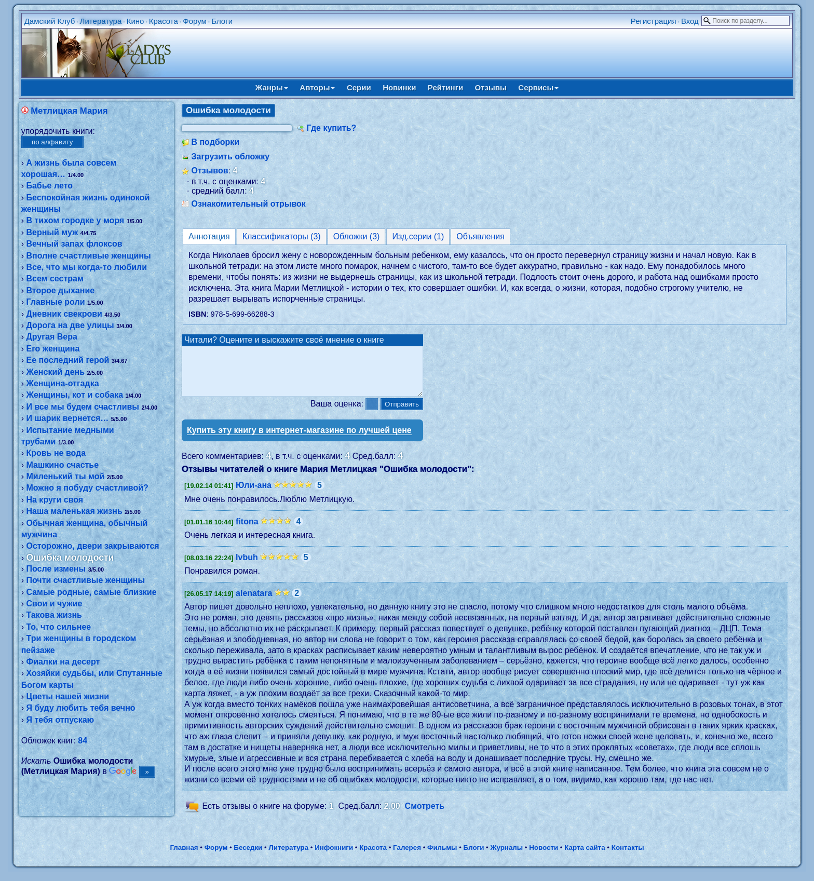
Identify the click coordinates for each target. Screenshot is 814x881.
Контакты (628, 857)
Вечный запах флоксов (74, 243)
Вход (690, 21)
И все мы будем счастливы (82, 406)
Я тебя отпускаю (60, 719)
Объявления (480, 236)
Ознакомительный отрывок (248, 203)
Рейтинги (445, 87)
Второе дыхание (60, 290)
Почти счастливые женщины (85, 580)
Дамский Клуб (49, 21)
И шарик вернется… (67, 418)
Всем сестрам (54, 278)
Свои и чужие (54, 603)
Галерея (407, 857)
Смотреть (425, 815)
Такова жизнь (54, 615)
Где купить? (331, 128)
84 (82, 740)
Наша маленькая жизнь (74, 511)
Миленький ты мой (65, 476)
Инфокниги (334, 857)
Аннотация (209, 236)
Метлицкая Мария (69, 111)
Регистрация (653, 21)
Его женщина (52, 348)
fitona (247, 530)
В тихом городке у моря (75, 220)
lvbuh (247, 566)
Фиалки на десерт (63, 661)
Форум (195, 21)
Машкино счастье (62, 464)
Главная (184, 857)
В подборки (215, 142)
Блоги (222, 21)
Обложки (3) (356, 236)
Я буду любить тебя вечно (80, 707)
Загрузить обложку (230, 156)
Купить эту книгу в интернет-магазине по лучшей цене (299, 439)
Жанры (271, 87)
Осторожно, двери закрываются (92, 545)
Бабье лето (49, 185)
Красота (163, 21)
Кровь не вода (56, 453)
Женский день (55, 372)
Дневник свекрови (64, 313)
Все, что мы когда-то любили (86, 267)
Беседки (248, 857)
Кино (135, 21)
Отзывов (209, 170)
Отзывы (491, 87)
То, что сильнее (58, 626)
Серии (359, 87)
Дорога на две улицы (70, 325)
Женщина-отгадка (62, 383)
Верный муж (52, 232)
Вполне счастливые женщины (88, 255)
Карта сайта (584, 857)
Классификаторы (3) (281, 236)
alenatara (254, 602)
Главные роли (55, 301)
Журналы (506, 857)
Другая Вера (51, 336)
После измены (56, 568)
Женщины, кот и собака (74, 394)
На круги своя (54, 499)
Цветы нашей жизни (67, 696)
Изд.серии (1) (418, 236)
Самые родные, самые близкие (91, 592)
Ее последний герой (67, 360)
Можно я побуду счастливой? (87, 487)
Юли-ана (254, 494)
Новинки (399, 87)
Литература (101, 21)
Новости (543, 857)
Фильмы (442, 857)
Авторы (317, 87)
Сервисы (538, 87)
